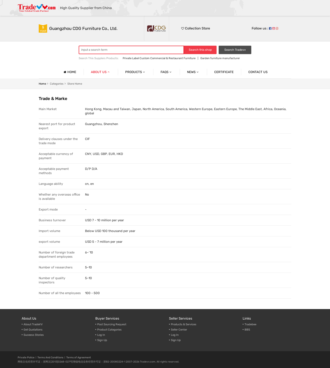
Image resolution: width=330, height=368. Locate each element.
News (193, 72)
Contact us (257, 72)
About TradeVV (33, 324)
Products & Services (183, 324)
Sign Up (102, 340)
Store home (74, 83)
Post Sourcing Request (111, 324)
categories (57, 83)
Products (135, 72)
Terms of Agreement (78, 357)
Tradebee (250, 324)
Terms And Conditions (50, 357)
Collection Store (195, 28)
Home (69, 72)
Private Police (26, 357)
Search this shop (200, 50)
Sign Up (176, 340)
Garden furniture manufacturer (220, 58)
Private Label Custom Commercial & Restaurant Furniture (159, 58)
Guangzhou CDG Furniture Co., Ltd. (83, 28)
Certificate (224, 72)
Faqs (166, 72)
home (42, 83)
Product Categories (109, 329)
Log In (101, 334)
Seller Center (179, 329)
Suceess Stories (34, 334)
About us (100, 72)
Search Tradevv (235, 50)
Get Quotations (33, 329)
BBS (247, 329)
